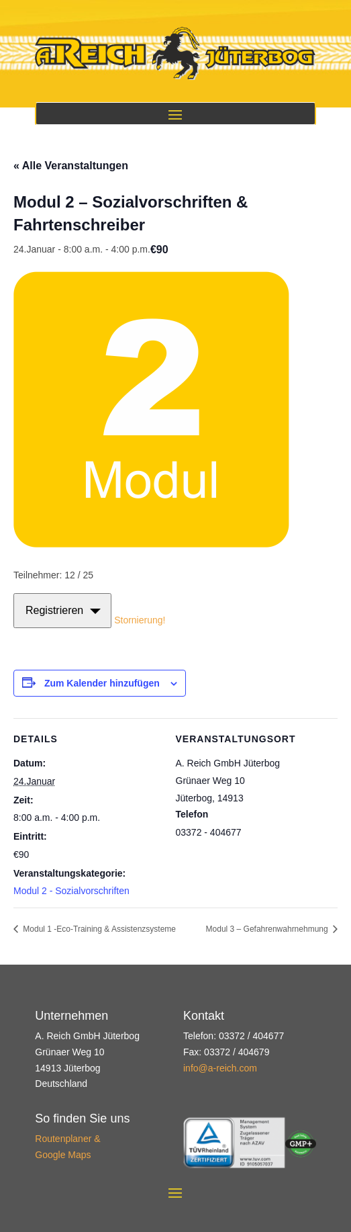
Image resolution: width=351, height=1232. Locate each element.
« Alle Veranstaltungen (70, 165)
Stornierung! (139, 619)
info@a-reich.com (220, 1068)
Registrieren (54, 610)
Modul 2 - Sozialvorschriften (71, 890)
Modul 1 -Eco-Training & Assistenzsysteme (98, 929)
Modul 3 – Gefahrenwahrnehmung (268, 929)
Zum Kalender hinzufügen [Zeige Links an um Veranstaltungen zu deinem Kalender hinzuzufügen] (102, 683)
